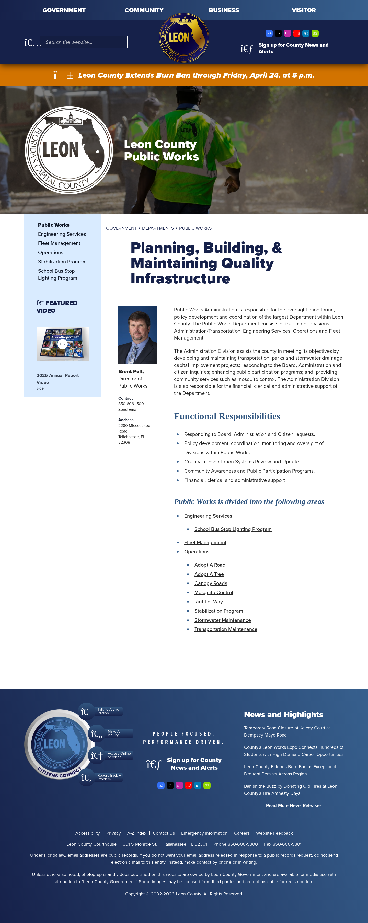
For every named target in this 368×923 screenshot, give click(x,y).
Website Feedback (274, 833)
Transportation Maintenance (225, 629)
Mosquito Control (213, 592)
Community (144, 10)
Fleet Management (205, 542)
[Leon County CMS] (184, 37)
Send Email (128, 409)
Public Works (54, 225)
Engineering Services (208, 516)
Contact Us (164, 833)
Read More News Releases (294, 805)
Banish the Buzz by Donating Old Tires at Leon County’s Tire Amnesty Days (290, 790)
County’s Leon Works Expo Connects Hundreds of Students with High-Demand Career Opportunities (293, 751)
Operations (196, 551)
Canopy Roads (210, 583)
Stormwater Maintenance (222, 620)
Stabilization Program (218, 611)
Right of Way (208, 601)
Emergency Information (204, 833)
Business (224, 10)
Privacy (113, 833)
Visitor (304, 10)
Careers (242, 833)
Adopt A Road (210, 565)
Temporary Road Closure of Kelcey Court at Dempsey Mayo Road (287, 731)
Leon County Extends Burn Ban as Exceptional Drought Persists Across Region (290, 770)
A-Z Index (136, 833)
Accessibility (87, 833)
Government (64, 10)
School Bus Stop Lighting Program (233, 529)
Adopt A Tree (209, 574)
